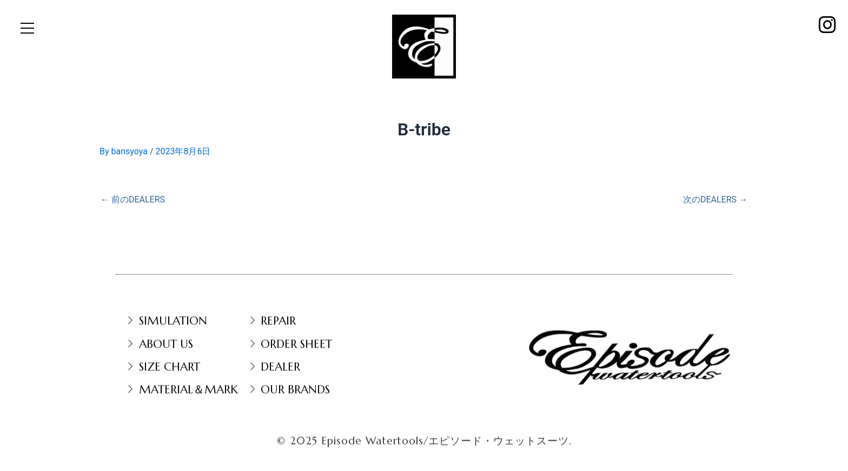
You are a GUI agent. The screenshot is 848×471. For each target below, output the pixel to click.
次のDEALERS (715, 199)
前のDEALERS (133, 199)
